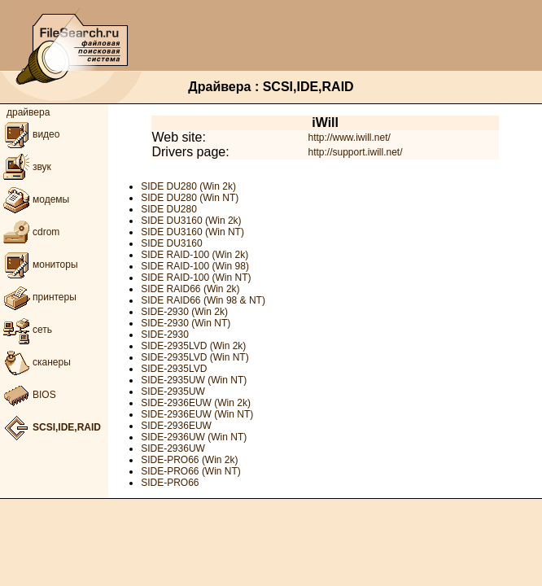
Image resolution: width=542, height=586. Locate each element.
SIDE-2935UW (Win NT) (194, 380)
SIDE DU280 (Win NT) (189, 197)
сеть (26, 329)
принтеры (38, 297)
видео (29, 134)
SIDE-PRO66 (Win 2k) (189, 460)
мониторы (39, 264)
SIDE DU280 (169, 209)
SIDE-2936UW (173, 448)
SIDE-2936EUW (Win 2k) (196, 403)
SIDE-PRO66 (170, 482)
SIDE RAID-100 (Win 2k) (194, 254)
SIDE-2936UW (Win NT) (194, 437)
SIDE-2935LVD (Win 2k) (193, 346)
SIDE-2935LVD (174, 368)
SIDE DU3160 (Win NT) (192, 232)
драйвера (28, 112)
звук (25, 167)
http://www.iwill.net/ (349, 137)
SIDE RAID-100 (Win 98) (195, 266)
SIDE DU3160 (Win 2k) (191, 220)
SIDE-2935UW (173, 391)
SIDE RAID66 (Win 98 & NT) (203, 300)
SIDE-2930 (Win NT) (185, 323)
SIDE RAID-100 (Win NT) (196, 277)
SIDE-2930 (165, 334)
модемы (34, 199)
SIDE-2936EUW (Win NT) (197, 414)
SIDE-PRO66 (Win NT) (191, 471)
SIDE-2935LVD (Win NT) (194, 357)
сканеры (35, 362)
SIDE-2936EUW (176, 425)
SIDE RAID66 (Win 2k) (190, 289)
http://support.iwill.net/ (355, 152)
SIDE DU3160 (171, 243)
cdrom (29, 232)
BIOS (28, 394)
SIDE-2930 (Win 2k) (184, 311)
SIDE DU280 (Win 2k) (188, 186)
